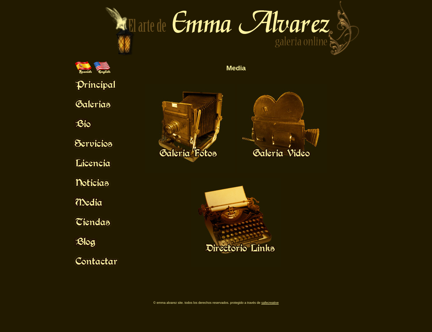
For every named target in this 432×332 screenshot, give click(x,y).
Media (236, 68)
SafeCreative (270, 303)
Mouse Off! (102, 84)
